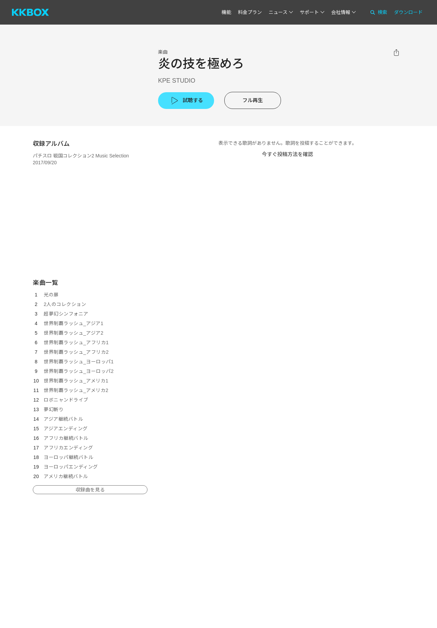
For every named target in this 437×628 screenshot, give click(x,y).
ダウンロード (408, 12)
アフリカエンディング (68, 447)
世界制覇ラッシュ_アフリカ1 (76, 342)
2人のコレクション (65, 304)
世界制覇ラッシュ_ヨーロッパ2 (79, 371)
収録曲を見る (90, 489)
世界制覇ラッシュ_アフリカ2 (76, 352)
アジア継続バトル (63, 419)
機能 (226, 12)
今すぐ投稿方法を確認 (287, 154)
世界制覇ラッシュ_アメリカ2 (76, 390)
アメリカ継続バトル (66, 476)
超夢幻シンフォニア (66, 314)
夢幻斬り (54, 409)
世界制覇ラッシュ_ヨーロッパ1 (79, 361)
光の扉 (51, 294)
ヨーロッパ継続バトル (68, 457)
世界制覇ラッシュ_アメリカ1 (76, 380)
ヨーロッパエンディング (71, 467)
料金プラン (250, 12)
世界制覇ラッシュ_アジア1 (73, 323)
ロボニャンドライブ (66, 400)
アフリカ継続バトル (66, 438)
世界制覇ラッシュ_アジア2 (73, 333)
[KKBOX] (30, 12)
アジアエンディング (66, 428)
